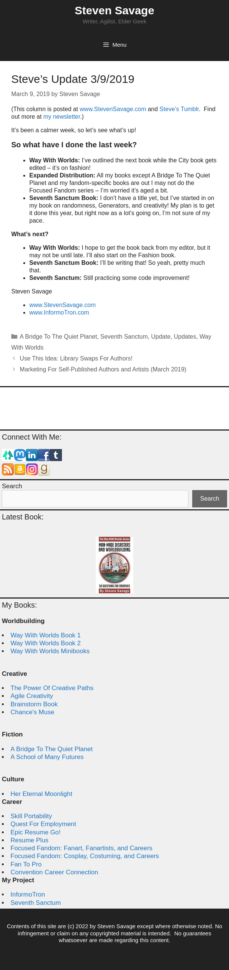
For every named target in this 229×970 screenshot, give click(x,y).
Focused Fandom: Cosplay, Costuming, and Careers (85, 856)
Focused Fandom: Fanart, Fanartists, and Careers (81, 848)
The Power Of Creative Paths (52, 688)
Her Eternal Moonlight (41, 793)
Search (12, 486)
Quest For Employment (43, 824)
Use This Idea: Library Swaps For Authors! (76, 358)
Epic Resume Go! (35, 832)
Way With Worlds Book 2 (46, 643)
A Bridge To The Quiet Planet (58, 336)
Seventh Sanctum (124, 336)
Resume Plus (29, 840)
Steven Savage (114, 10)
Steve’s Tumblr (179, 109)
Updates (185, 336)
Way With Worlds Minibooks (50, 651)
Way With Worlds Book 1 (46, 635)
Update (160, 336)
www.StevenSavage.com (114, 109)
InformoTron (28, 894)
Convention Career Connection (54, 872)
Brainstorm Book (34, 704)
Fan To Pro (26, 864)
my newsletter (61, 116)
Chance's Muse (32, 712)
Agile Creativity (32, 696)
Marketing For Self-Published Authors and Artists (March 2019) (103, 369)
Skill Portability (31, 816)
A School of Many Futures (47, 757)
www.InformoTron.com (59, 312)
